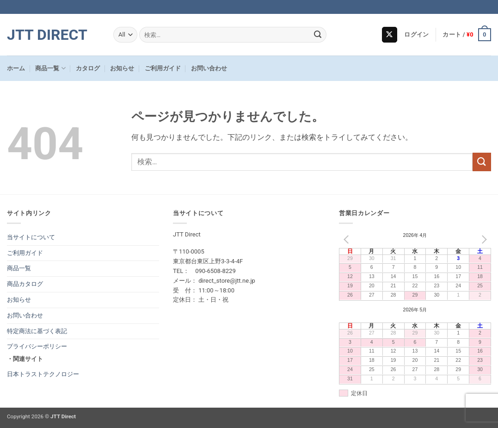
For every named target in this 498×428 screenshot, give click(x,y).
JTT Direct (47, 34)
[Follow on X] (389, 35)
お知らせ (122, 68)
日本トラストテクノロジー (43, 374)
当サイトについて (31, 237)
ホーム (16, 68)
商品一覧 (50, 68)
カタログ (88, 68)
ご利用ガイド (163, 68)
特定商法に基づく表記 (37, 331)
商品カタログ (25, 283)
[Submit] (318, 35)
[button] (416, 34)
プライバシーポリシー (37, 346)
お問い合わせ (209, 68)
